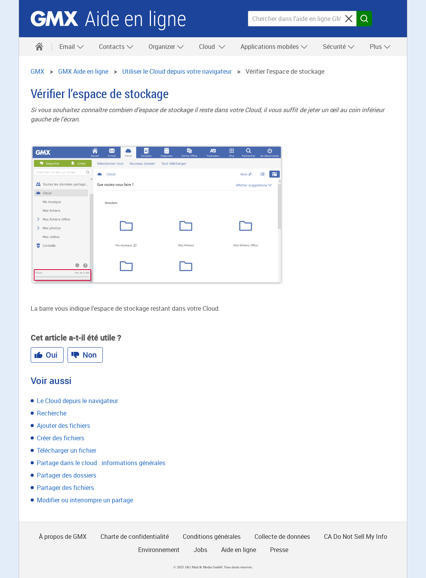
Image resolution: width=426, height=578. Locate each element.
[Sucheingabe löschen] (348, 18)
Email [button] (71, 46)
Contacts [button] (116, 46)
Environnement (159, 549)
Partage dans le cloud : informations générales (101, 463)
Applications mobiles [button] (274, 46)
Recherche (51, 413)
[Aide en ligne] (39, 46)
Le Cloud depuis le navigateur (77, 400)
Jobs (200, 549)
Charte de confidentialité (134, 536)
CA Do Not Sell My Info (355, 536)
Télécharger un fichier (66, 450)
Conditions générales (212, 536)
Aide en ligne (135, 19)
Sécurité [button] (339, 46)
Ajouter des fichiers (63, 425)
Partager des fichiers (65, 487)
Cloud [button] (212, 46)
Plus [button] (380, 46)
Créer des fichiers (60, 438)
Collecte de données (282, 536)
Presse (279, 549)
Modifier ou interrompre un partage (85, 500)
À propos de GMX (63, 536)
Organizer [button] (166, 46)
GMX (54, 18)
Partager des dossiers (66, 475)
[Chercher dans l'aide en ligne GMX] (302, 18)
